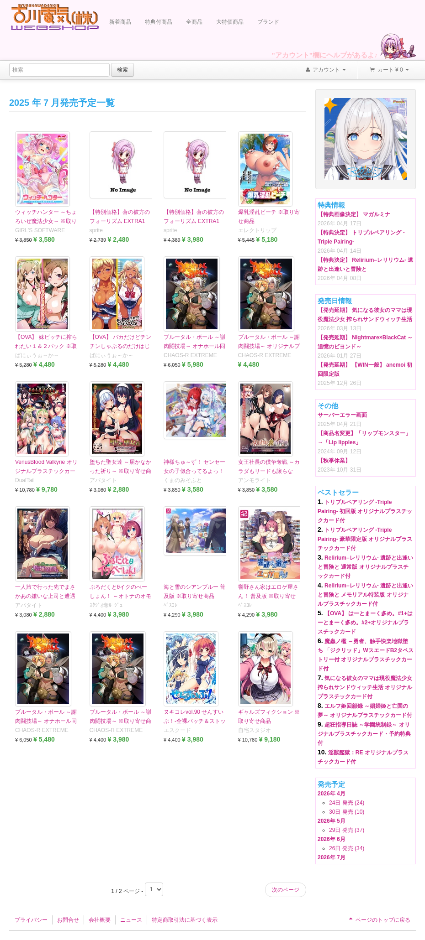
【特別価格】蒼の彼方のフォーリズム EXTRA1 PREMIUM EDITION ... (194, 221)
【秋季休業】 (334, 460)
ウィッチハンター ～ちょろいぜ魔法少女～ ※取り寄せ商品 (46, 221)
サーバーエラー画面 (342, 415)
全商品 (194, 22)
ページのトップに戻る (378, 920)
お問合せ (68, 920)
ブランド (268, 22)
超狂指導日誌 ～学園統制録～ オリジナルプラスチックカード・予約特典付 (364, 734)
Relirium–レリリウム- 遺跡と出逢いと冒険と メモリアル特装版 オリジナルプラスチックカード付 (365, 594)
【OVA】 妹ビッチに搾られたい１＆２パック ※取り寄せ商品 (46, 346)
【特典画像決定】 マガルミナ (354, 214)
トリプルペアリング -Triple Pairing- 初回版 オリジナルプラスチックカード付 (365, 511)
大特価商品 (230, 22)
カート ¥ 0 (389, 70)
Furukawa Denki (55, 16)
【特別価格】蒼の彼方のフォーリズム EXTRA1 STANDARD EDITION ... (120, 221)
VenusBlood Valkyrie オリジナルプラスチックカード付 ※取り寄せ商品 (46, 471)
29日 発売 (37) (346, 830)
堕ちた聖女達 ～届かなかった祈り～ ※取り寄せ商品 (120, 471)
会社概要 (100, 920)
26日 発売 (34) (346, 848)
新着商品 (120, 22)
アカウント (325, 70)
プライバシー (31, 920)
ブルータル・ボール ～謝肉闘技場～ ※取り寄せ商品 (120, 721)
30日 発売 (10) (346, 812)
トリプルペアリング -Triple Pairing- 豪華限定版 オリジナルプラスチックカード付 (365, 539)
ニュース (131, 920)
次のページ (285, 890)
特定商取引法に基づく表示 (185, 920)
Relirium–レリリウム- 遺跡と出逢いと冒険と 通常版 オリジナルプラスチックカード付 (365, 567)
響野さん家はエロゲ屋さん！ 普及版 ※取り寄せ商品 (268, 596)
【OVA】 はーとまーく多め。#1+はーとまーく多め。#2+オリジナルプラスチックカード (365, 622)
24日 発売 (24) (346, 803)
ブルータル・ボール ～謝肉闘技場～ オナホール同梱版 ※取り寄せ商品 (46, 721)
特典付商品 (158, 22)
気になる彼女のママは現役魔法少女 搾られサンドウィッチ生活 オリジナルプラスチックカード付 (365, 687)
